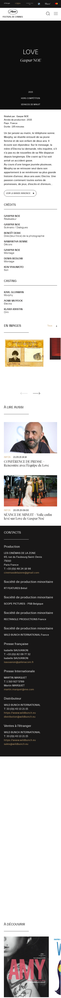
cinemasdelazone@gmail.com (21, 572)
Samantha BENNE (16, 241)
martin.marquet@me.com (19, 689)
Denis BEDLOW (13, 258)
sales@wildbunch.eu (16, 744)
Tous (49, 325)
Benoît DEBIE (12, 233)
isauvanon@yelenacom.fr (19, 662)
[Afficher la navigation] (55, 13)
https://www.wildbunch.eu (20, 712)
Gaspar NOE (12, 216)
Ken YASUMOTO (14, 267)
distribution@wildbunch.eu (19, 716)
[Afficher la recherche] (48, 13)
